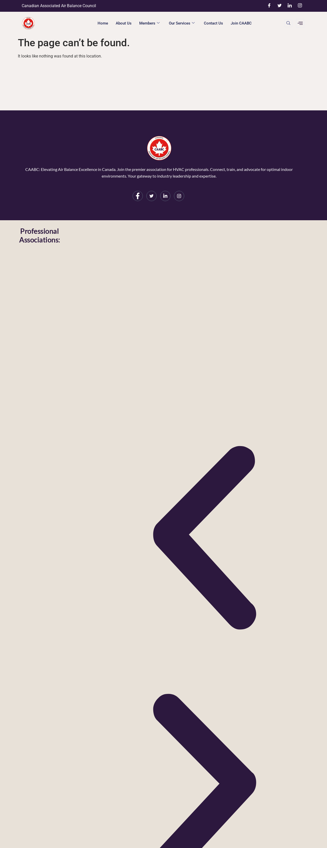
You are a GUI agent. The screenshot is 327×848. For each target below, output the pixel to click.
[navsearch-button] (288, 23)
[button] (204, 539)
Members (149, 23)
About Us (124, 23)
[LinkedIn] (290, 6)
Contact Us (213, 23)
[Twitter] (279, 6)
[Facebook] (269, 6)
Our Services (182, 23)
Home (103, 23)
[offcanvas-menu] (300, 23)
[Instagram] (300, 6)
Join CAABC (241, 23)
